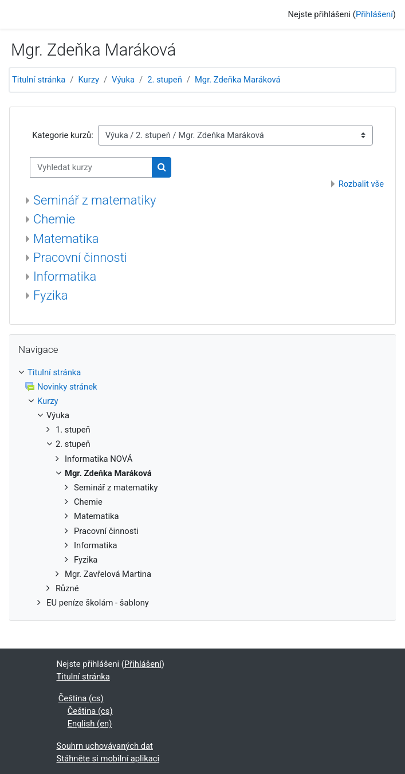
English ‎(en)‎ (90, 723)
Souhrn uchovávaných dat (105, 746)
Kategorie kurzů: (62, 135)
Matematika (66, 238)
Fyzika (50, 295)
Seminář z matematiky (94, 200)
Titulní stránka (38, 79)
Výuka (123, 79)
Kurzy (88, 79)
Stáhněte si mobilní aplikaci (108, 758)
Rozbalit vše (361, 184)
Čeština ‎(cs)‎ (81, 698)
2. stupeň (164, 79)
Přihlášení (374, 14)
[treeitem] (202, 488)
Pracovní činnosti (80, 257)
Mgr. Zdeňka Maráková (238, 79)
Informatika (64, 276)
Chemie (54, 219)
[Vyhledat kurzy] (91, 167)
